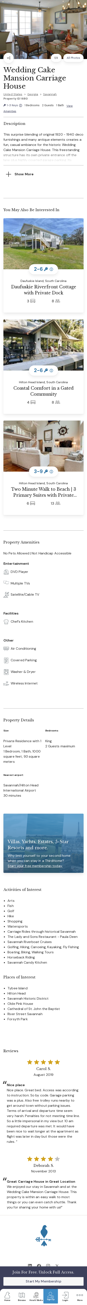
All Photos (73, 58)
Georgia (32, 94)
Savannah (50, 94)
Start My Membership (43, 1281)
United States (12, 94)
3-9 (43, 471)
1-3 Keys (12, 105)
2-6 (43, 269)
